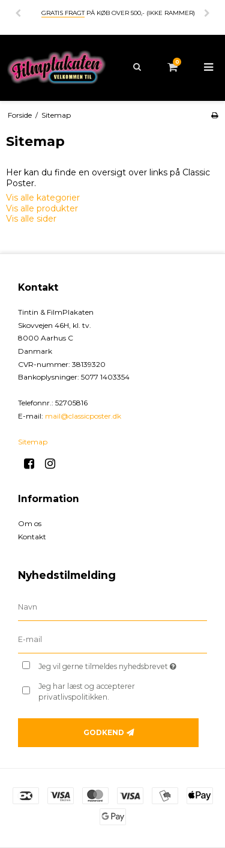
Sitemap (32, 441)
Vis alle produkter (42, 208)
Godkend (103, 732)
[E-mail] (112, 639)
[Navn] (112, 606)
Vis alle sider (31, 218)
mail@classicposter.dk (83, 415)
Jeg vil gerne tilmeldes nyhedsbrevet (111, 664)
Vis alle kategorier (43, 197)
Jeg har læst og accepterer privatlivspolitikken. (86, 691)
